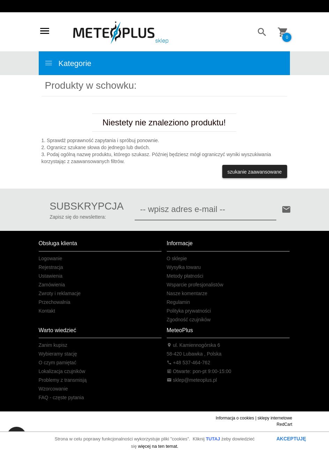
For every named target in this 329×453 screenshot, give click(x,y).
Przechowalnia (54, 302)
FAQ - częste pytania (61, 397)
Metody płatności (185, 276)
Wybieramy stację (58, 354)
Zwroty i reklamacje (60, 293)
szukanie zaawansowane (254, 172)
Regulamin (178, 302)
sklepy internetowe (274, 418)
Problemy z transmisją (63, 380)
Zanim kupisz (53, 345)
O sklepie (177, 258)
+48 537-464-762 (188, 362)
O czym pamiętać (57, 362)
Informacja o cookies (235, 418)
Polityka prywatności (189, 311)
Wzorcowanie (53, 389)
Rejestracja (51, 267)
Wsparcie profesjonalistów (195, 284)
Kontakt (47, 311)
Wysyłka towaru (184, 267)
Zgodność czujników (189, 319)
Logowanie (50, 258)
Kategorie (67, 63)
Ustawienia (50, 276)
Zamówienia (52, 284)
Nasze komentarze (187, 293)
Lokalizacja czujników (62, 371)
